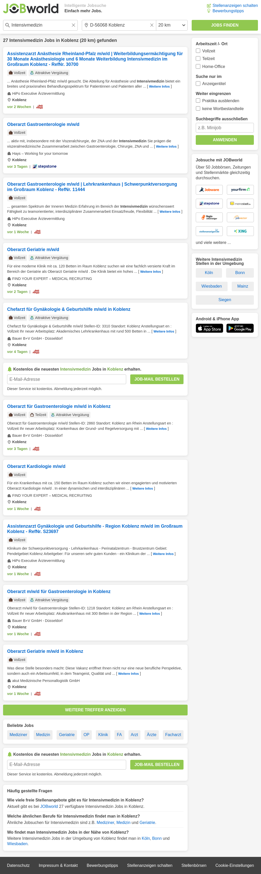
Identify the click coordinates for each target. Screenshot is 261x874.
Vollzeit (208, 51)
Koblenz (70, 40)
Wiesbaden (17, 844)
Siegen (224, 300)
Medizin (43, 735)
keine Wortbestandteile (223, 109)
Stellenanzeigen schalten (235, 5)
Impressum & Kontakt (58, 865)
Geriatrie (66, 735)
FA (119, 735)
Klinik (103, 735)
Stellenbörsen (193, 865)
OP (86, 735)
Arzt (134, 735)
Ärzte (151, 735)
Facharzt (173, 735)
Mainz (242, 286)
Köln (146, 838)
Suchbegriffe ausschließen (222, 119)
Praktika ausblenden (220, 101)
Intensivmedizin (26, 40)
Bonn (157, 838)
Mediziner (18, 735)
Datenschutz (18, 865)
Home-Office (213, 66)
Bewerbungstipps (228, 11)
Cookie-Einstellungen (234, 865)
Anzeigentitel (214, 83)
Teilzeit (208, 58)
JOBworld (49, 806)
